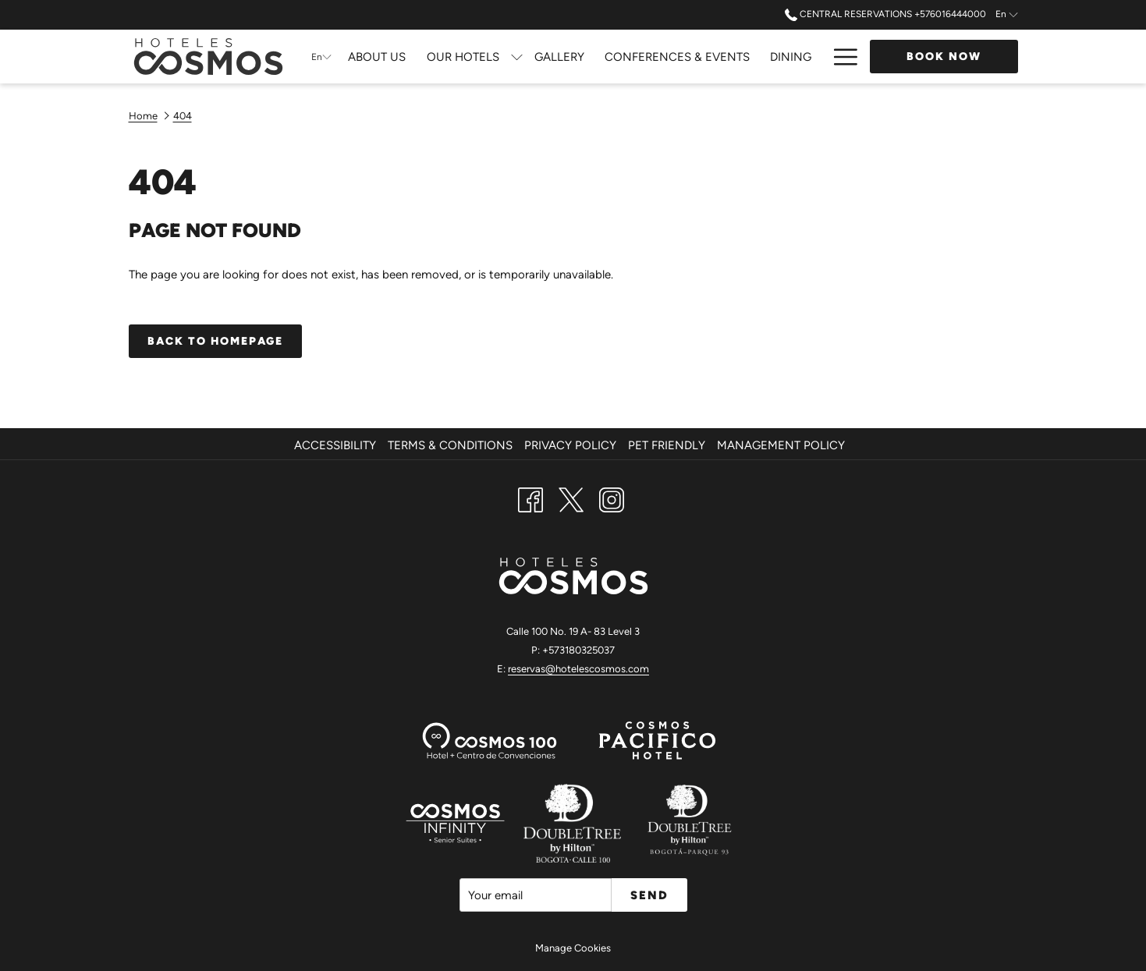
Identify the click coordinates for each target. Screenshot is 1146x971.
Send (649, 895)
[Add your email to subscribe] (535, 895)
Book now (944, 56)
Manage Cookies (573, 948)
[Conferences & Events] (677, 56)
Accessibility (335, 445)
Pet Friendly (666, 445)
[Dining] (790, 56)
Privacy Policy (570, 445)
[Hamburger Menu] (839, 56)
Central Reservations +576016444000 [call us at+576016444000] (885, 14)
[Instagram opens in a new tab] (611, 498)
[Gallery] (559, 56)
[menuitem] (337, 445)
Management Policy (781, 445)
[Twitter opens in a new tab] (571, 498)
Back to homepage (215, 341)
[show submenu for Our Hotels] (516, 56)
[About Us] (377, 56)
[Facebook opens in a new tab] (530, 498)
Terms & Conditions (450, 445)
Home (143, 116)
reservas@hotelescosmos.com (578, 669)
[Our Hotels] (463, 56)
